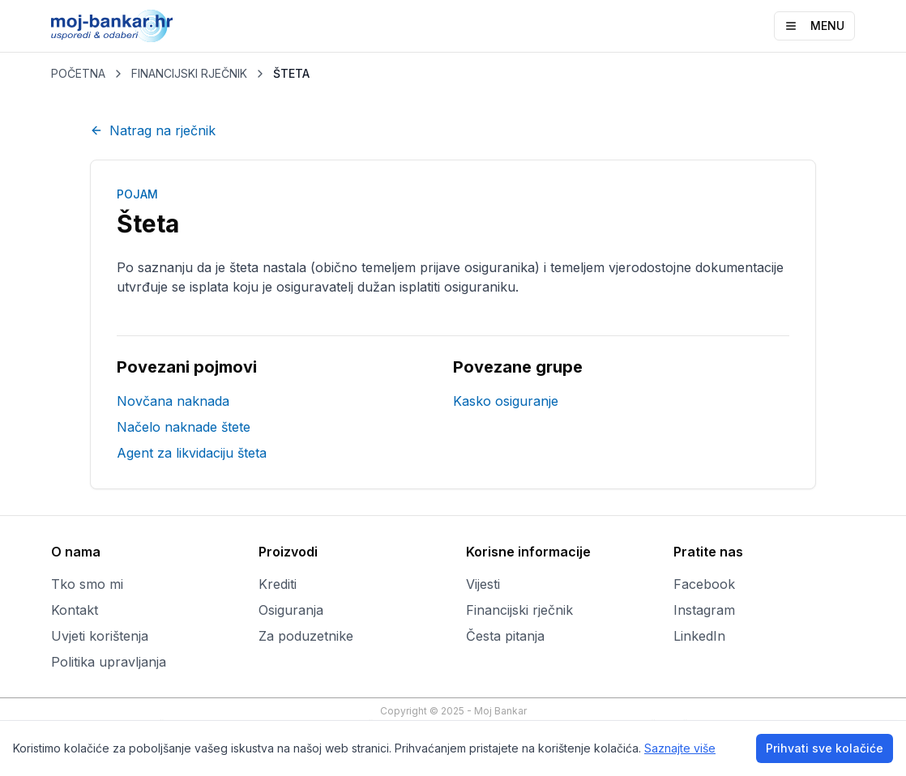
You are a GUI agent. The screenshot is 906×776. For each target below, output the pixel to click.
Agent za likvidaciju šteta (192, 453)
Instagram (704, 610)
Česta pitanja (505, 636)
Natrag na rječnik (153, 130)
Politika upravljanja (108, 662)
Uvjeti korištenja (99, 636)
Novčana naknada (173, 401)
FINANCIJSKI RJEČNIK (189, 73)
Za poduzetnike (306, 636)
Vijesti (483, 584)
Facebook (704, 584)
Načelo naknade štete (183, 427)
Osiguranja (291, 610)
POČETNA (78, 73)
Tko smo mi (87, 584)
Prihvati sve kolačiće (824, 748)
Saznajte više (680, 748)
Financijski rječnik (519, 610)
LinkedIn (699, 636)
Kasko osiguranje (505, 401)
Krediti (278, 584)
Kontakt (74, 610)
